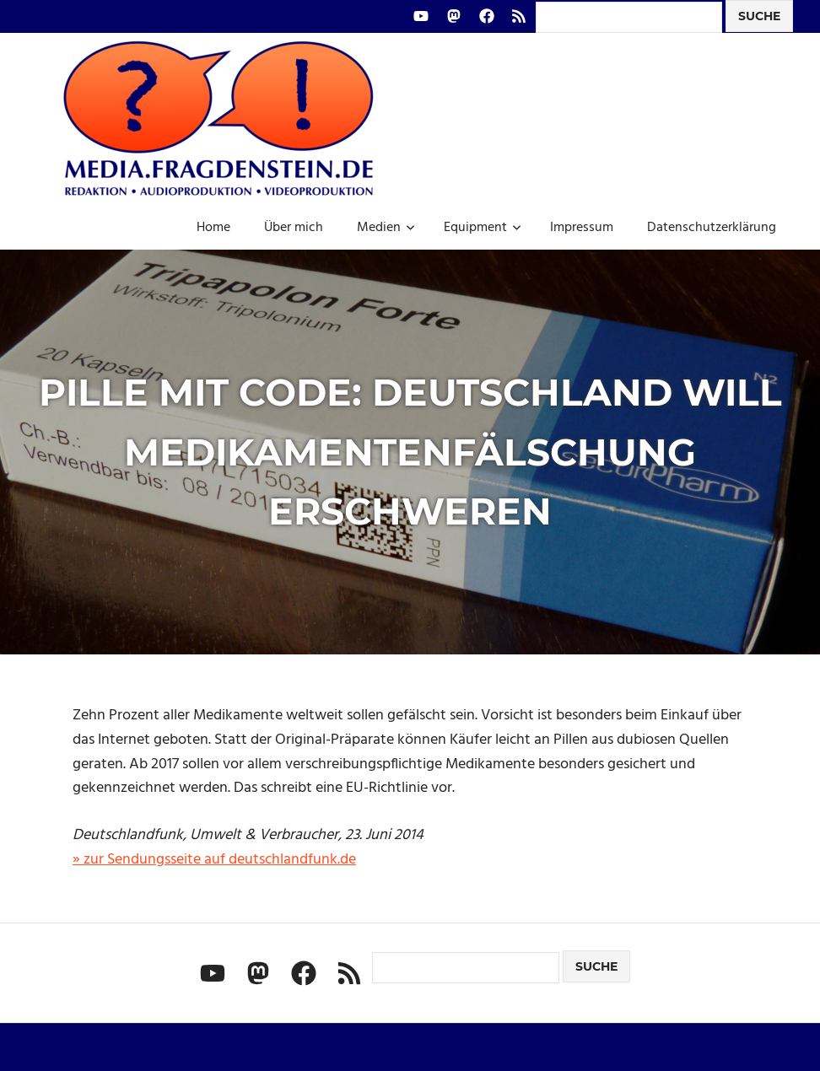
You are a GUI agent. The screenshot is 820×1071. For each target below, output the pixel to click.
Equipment (482, 228)
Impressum (581, 228)
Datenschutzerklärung (711, 228)
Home (213, 228)
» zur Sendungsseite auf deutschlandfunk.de (214, 860)
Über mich (293, 228)
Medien (386, 228)
